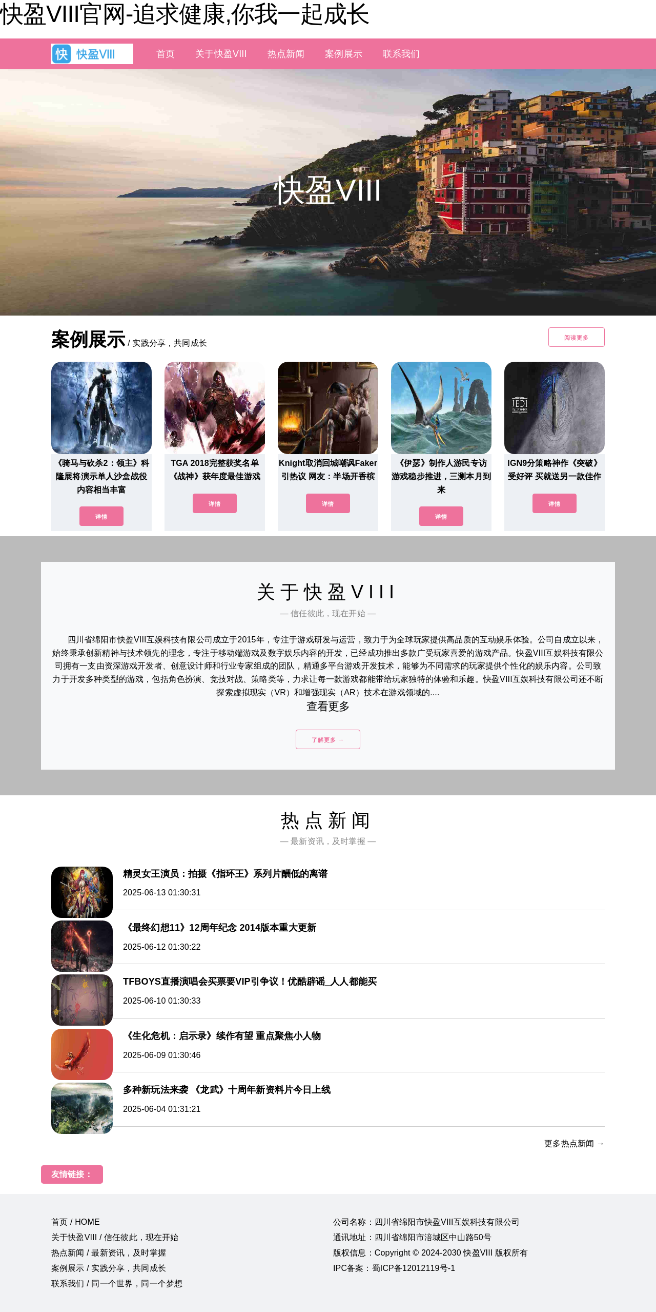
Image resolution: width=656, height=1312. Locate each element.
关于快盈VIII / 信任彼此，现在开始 (115, 1237)
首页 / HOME (75, 1222)
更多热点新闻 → (574, 1143)
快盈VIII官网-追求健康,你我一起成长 (185, 14)
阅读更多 (576, 338)
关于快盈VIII (221, 54)
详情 (101, 517)
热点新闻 (286, 54)
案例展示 (343, 54)
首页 (165, 54)
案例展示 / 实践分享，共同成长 (108, 1268)
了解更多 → (328, 740)
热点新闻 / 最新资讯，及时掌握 (108, 1252)
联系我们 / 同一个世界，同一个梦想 (116, 1283)
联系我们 (401, 54)
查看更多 (328, 706)
